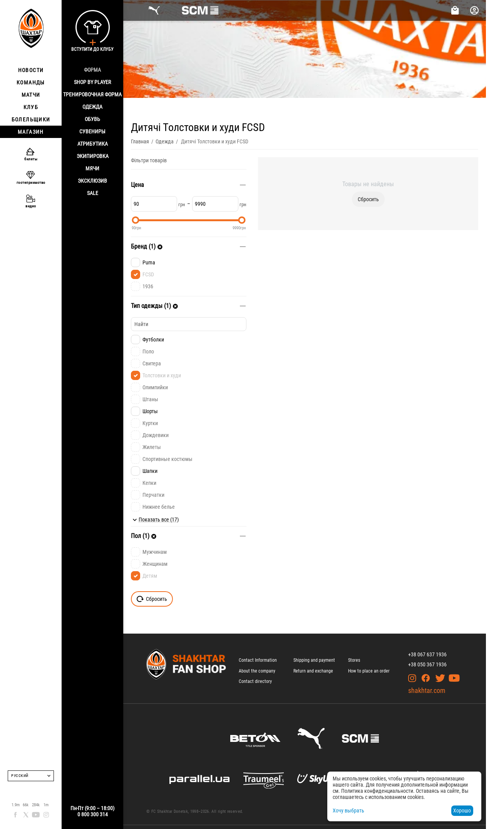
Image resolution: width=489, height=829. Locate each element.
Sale (92, 193)
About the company (257, 671)
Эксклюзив (92, 181)
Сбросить (368, 199)
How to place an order (369, 671)
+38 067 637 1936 (427, 654)
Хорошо (462, 810)
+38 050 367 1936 (427, 664)
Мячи (92, 168)
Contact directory (255, 681)
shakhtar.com (426, 690)
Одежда (92, 107)
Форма (92, 70)
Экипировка (93, 156)
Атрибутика (92, 144)
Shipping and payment (314, 660)
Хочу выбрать (348, 810)
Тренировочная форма (92, 94)
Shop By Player (92, 82)
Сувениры (92, 131)
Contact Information (258, 660)
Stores (354, 660)
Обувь (92, 119)
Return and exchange (313, 671)
